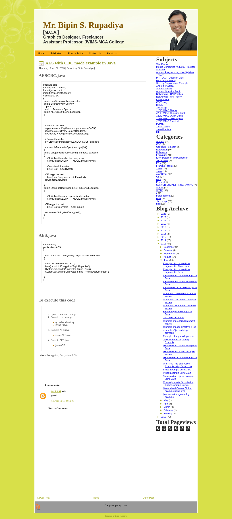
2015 (164, 237)
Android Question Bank (168, 91)
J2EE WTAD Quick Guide (169, 115)
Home (96, 497)
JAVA (159, 171)
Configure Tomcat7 (166, 146)
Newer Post (43, 497)
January (168, 413)
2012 (164, 416)
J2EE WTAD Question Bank (170, 113)
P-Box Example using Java (177, 373)
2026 (164, 213)
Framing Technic (164, 165)
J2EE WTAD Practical (167, 121)
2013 (164, 243)
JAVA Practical (163, 129)
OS (158, 176)
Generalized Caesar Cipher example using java (177, 389)
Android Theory (164, 88)
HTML (159, 105)
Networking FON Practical (169, 94)
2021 (164, 220)
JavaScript (161, 107)
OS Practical (162, 99)
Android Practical (165, 86)
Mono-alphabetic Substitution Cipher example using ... (178, 383)
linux (158, 198)
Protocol (160, 182)
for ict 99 (56, 391)
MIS (158, 132)
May (166, 400)
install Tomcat (163, 195)
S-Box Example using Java (177, 369)
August (168, 257)
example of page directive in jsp (179, 327)
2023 (164, 217)
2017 (164, 230)
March (167, 407)
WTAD (159, 190)
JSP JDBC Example (173, 317)
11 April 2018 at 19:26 (62, 401)
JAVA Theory (163, 126)
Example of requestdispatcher (178, 336)
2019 (164, 223)
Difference (161, 152)
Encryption (65, 355)
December (169, 247)
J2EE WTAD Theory (166, 110)
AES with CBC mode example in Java (80, 63)
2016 (164, 233)
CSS (158, 144)
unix (158, 203)
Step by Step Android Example (172, 83)
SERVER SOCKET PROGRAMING (174, 184)
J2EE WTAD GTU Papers (169, 118)
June (166, 260)
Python (159, 124)
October (168, 250)
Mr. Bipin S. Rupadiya (83, 25)
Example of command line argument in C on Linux (176, 264)
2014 (164, 240)
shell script (161, 201)
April (166, 403)
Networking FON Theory (169, 96)
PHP (158, 179)
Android (160, 141)
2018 (164, 227)
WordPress (162, 64)
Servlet (159, 187)
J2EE (159, 168)
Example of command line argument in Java (176, 270)
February (169, 410)
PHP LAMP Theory (166, 80)
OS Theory (162, 102)
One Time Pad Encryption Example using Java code (177, 365)
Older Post (148, 497)
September (170, 253)
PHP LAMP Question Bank (170, 77)
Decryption (52, 355)
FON (74, 355)
